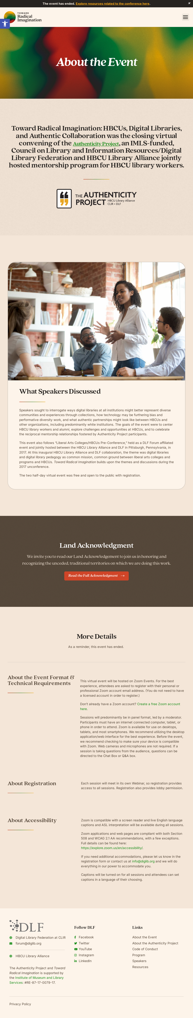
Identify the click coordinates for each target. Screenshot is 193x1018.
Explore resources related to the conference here (112, 3)
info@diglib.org (143, 861)
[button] (5, 24)
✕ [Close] (189, 3)
